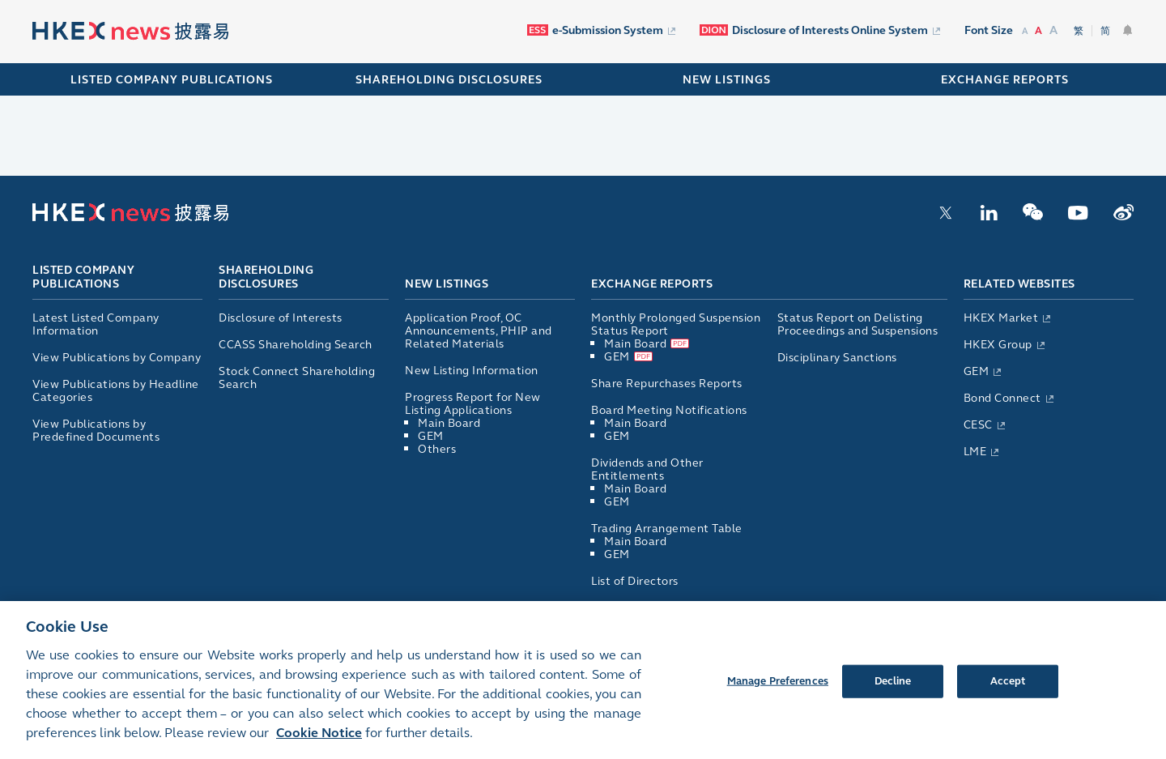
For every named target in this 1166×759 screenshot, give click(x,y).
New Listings (446, 284)
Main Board (449, 423)
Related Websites (1019, 284)
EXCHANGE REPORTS (1005, 80)
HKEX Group (998, 345)
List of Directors (635, 581)
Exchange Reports (652, 284)
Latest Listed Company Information (96, 324)
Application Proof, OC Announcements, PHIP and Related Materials (478, 331)
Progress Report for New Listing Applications (473, 403)
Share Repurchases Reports (667, 383)
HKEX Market (1001, 318)
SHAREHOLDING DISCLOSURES (449, 80)
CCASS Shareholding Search (295, 345)
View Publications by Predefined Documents (96, 430)
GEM (431, 436)
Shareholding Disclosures (266, 278)
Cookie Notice (319, 742)
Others (437, 449)
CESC (978, 425)
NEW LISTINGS (727, 80)
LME (975, 451)
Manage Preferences (777, 690)
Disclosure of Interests (281, 318)
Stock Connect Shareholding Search (297, 378)
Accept (1008, 690)
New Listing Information (471, 370)
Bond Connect (1002, 398)
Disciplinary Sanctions (837, 358)
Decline (893, 690)
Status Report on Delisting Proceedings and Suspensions (857, 324)
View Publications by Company (116, 358)
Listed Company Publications (171, 80)
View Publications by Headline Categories (115, 390)
